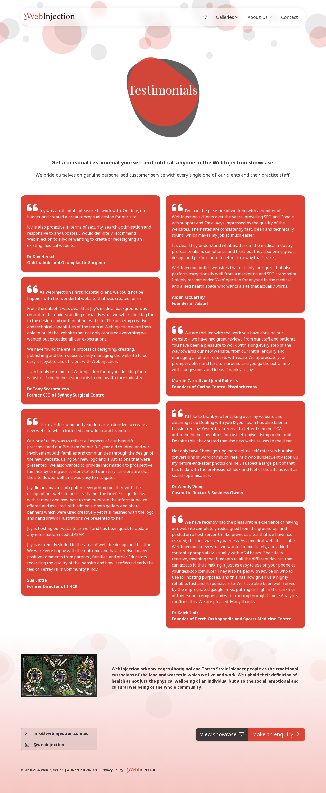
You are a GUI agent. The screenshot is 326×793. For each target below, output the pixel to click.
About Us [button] (260, 17)
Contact (289, 17)
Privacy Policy (112, 770)
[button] (222, 734)
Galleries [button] (227, 17)
